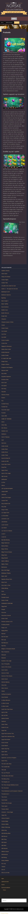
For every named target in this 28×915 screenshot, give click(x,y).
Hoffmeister (4, 479)
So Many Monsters (5, 700)
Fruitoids (3, 413)
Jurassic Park (4, 500)
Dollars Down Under (6, 349)
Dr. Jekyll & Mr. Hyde (6, 358)
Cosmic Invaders (5, 340)
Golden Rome (4, 452)
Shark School (4, 679)
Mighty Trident (4, 564)
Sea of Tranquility (5, 664)
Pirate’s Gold (4, 618)
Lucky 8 (3, 534)
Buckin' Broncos (5, 313)
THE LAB (3, 770)
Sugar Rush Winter (5, 739)
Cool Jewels (4, 331)
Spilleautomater (9, 22)
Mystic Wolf (4, 576)
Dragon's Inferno (5, 364)
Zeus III (3, 869)
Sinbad (3, 691)
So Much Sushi (4, 706)
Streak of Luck (4, 727)
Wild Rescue (4, 836)
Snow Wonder (4, 697)
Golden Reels (4, 449)
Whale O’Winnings (5, 827)
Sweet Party (4, 761)
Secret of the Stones (6, 667)
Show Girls (3, 685)
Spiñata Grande (5, 718)
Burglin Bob (4, 316)
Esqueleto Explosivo (6, 376)
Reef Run (3, 646)
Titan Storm (4, 797)
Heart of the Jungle (6, 473)
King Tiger (3, 506)
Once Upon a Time (5, 585)
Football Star (4, 407)
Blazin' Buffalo (4, 304)
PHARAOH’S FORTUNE (7, 603)
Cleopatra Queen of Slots (7, 322)
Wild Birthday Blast (5, 833)
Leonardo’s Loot (5, 518)
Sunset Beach (4, 745)
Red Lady (3, 639)
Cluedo (3, 325)
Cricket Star (4, 343)
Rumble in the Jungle (6, 661)
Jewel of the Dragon (6, 497)
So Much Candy (5, 703)
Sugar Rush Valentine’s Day (7, 736)
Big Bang (3, 298)
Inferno (3, 485)
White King (4, 830)
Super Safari (4, 751)
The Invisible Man (5, 767)
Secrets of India (5, 673)
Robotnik (3, 658)
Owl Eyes (3, 594)
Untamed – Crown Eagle (7, 812)
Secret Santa (4, 670)
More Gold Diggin (5, 570)
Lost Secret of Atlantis (6, 531)
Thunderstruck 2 (5, 794)
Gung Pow (3, 467)
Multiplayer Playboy (6, 573)
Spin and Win (4, 715)
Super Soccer (4, 754)
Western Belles (5, 824)
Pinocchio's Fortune (6, 615)
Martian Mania (4, 546)
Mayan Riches (4, 549)
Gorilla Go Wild (5, 461)
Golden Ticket (4, 455)
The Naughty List (5, 782)
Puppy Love (4, 627)
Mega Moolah (4, 558)
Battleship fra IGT (5, 292)
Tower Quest (4, 806)
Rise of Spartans (5, 652)
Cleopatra (3, 319)
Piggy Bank (4, 606)
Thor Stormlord (5, 788)
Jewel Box (3, 494)
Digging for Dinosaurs (6, 346)
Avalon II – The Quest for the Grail (9, 289)
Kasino (3, 884)
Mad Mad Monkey (5, 540)
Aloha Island (4, 273)
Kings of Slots (4, 509)
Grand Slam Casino (5, 464)
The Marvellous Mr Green (7, 776)
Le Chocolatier (4, 515)
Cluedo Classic (4, 328)
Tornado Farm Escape (6, 803)
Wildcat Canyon (5, 851)
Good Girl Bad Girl (5, 458)
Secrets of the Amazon (6, 676)
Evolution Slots (5, 379)
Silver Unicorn (4, 688)
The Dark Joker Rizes (6, 764)
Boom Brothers (5, 307)
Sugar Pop (3, 730)
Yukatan (3, 866)
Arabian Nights (4, 280)
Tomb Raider (4, 800)
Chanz (4, 890)
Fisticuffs (3, 391)
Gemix (2, 422)
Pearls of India (4, 600)
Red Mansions (4, 643)
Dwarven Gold (4, 370)
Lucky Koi (3, 537)
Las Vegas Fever (5, 512)
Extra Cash (4, 382)
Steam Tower (4, 724)
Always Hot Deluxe (5, 276)
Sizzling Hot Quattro (6, 694)
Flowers (3, 397)
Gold (2, 440)
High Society (4, 476)
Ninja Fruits (4, 582)
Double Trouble (5, 355)
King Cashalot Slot (5, 503)
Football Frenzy (5, 404)
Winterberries (4, 854)
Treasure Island (5, 809)
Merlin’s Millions (5, 561)
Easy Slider (4, 373)
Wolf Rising (4, 857)
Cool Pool (3, 334)
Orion (2, 591)
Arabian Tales (4, 283)
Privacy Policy (4, 913)
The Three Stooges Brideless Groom (10, 785)
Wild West (3, 845)
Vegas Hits (3, 815)
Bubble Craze (4, 310)
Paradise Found (5, 597)
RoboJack (3, 655)
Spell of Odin (4, 712)
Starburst (3, 721)
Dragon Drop (4, 361)
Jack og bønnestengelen (7, 488)
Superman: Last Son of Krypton (8, 757)
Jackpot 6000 (4, 491)
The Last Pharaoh (5, 773)
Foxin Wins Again (5, 410)
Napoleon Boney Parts (6, 579)
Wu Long (3, 863)
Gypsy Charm (4, 470)
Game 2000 (4, 416)
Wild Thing (3, 839)
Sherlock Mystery (5, 682)
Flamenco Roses (5, 394)
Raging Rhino (4, 630)
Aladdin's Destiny (5, 270)
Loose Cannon (4, 525)
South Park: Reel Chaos (7, 709)
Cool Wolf (3, 337)
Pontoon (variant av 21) (6, 621)
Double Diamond (5, 352)
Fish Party (3, 388)
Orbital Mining (4, 588)
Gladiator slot (4, 431)
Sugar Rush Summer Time (7, 733)
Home (2, 22)
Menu (14, 18)
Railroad (3, 633)
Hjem (2, 878)
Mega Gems (4, 555)
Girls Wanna (4, 428)
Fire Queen (4, 385)
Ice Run (3, 482)
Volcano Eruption (5, 818)
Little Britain (4, 522)
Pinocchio (3, 612)
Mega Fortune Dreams (6, 552)
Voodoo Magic (4, 821)
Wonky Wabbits (5, 860)
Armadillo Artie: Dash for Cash (8, 286)
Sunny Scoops (4, 742)
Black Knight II (4, 301)
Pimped (3, 609)
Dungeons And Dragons (7, 367)
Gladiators (3, 434)
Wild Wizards (4, 848)
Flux (2, 401)
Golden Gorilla (4, 446)
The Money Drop (5, 779)
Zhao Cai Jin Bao (5, 872)
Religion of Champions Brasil (8, 649)
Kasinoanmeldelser (5, 887)
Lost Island (4, 528)
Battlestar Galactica (6, 295)
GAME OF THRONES (6, 419)
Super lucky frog (5, 748)
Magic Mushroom (5, 543)
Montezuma (4, 567)
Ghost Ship (4, 425)
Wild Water (4, 842)
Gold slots (3, 443)
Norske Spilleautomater (18, 909)
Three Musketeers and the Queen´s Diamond (11, 791)
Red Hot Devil (4, 636)
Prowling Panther (5, 624)
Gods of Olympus (5, 437)
